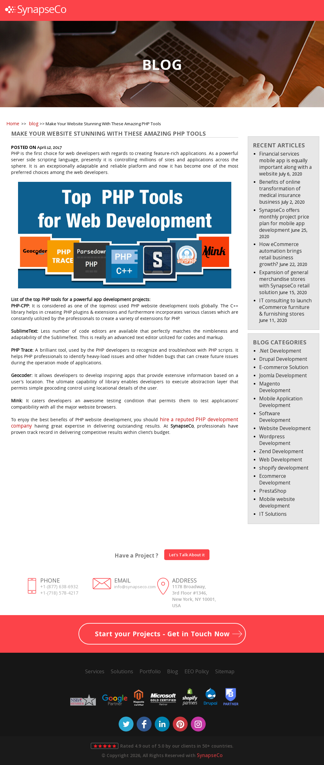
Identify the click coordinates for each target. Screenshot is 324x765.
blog (34, 123)
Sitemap (224, 671)
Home (12, 123)
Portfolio (150, 671)
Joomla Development (283, 375)
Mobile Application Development (280, 402)
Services (94, 671)
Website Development (285, 428)
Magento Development (274, 387)
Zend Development (281, 451)
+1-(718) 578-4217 (59, 593)
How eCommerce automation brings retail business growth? (280, 254)
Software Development (274, 416)
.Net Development (280, 351)
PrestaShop (272, 491)
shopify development (283, 468)
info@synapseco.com (135, 586)
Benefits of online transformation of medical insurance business (280, 192)
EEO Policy (196, 671)
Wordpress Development (274, 440)
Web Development (280, 459)
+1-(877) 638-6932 (59, 586)
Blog (172, 671)
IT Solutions (273, 514)
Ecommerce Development (274, 479)
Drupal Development (283, 359)
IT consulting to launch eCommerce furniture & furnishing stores (285, 307)
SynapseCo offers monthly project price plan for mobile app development (284, 220)
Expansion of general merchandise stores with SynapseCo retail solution (284, 282)
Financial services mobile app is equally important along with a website (285, 164)
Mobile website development (277, 502)
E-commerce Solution (283, 367)
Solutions (122, 671)
